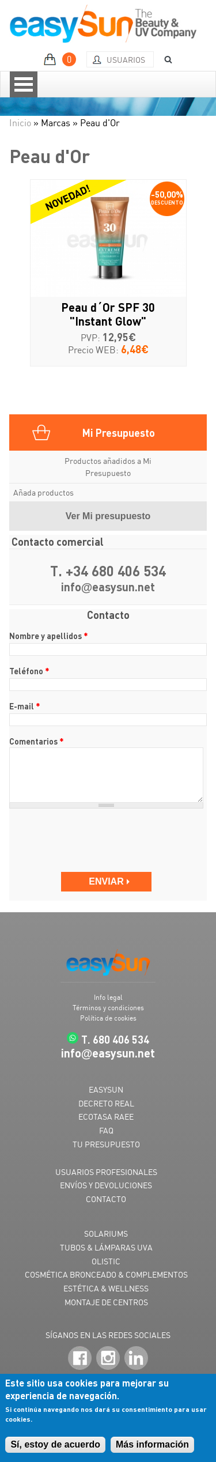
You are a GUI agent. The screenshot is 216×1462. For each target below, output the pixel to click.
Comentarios (36, 741)
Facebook (80, 1359)
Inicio (20, 123)
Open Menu (23, 84)
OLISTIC (106, 1261)
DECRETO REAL (106, 1103)
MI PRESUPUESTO (61, 59)
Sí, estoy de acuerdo (55, 1444)
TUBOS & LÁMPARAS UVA (106, 1247)
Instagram (108, 1359)
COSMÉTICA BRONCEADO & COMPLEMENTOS (106, 1274)
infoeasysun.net (108, 587)
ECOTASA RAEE (106, 1116)
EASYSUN (106, 1089)
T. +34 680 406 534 (108, 571)
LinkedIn (136, 1359)
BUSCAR (164, 59)
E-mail (24, 706)
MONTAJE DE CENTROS (106, 1302)
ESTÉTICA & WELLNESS (106, 1288)
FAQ (106, 1130)
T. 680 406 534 (115, 1039)
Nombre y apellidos (48, 635)
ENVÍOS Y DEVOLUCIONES (106, 1185)
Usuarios (126, 60)
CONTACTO (106, 1199)
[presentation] (96, 840)
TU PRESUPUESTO (106, 1144)
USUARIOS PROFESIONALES (106, 1172)
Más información (152, 1444)
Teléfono (29, 671)
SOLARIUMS (106, 1233)
